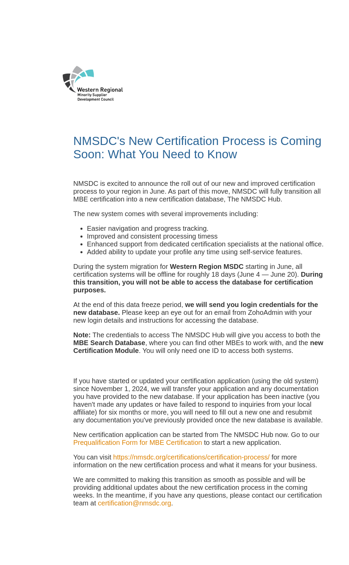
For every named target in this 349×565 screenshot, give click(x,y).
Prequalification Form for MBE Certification (137, 442)
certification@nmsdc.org (134, 503)
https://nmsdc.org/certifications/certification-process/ (191, 457)
